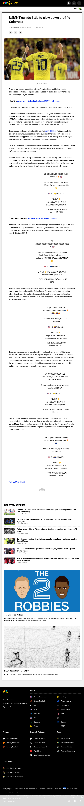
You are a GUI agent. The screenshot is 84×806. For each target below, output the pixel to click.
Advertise (5, 788)
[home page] (10, 3)
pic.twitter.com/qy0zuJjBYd (52, 275)
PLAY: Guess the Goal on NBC (16, 671)
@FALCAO (56, 377)
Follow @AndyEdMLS (17, 482)
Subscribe (7, 708)
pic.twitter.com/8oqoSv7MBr (56, 468)
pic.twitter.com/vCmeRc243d (56, 338)
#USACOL (60, 194)
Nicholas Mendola (22, 514)
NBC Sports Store (33, 788)
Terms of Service (14, 790)
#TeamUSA (48, 185)
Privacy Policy (57, 788)
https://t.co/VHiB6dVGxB (56, 202)
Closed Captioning (20, 788)
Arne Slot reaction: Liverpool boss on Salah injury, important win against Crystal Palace (46, 550)
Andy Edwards (15, 27)
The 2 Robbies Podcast (13, 615)
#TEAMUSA (63, 258)
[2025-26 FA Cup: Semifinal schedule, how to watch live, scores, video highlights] (9, 521)
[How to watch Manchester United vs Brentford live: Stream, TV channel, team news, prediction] (9, 561)
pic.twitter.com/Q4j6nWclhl (56, 205)
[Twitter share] (15, 32)
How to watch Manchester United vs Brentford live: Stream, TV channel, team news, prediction (48, 560)
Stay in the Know (8, 700)
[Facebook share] (11, 32)
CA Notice (5, 790)
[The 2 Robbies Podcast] (42, 591)
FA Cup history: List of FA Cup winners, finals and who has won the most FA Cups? (47, 530)
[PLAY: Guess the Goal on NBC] (42, 647)
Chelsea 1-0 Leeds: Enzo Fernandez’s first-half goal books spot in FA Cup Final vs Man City (46, 511)
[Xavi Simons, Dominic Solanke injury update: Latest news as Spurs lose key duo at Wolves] (9, 541)
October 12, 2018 (56, 212)
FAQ (27, 788)
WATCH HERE (50, 131)
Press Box (42, 788)
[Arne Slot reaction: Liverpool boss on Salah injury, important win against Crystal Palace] (9, 551)
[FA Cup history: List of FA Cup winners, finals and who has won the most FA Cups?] (9, 531)
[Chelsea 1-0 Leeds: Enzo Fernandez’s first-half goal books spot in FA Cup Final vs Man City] (9, 512)
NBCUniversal (14, 793)
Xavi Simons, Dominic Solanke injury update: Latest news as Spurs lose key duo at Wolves (47, 540)
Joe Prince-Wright (22, 543)
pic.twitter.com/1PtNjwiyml (55, 405)
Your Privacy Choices (72, 788)
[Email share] (20, 32)
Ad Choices (49, 788)
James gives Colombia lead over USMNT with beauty (38, 101)
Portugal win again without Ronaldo (42, 218)
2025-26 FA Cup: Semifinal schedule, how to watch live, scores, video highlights (44, 520)
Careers (11, 788)
